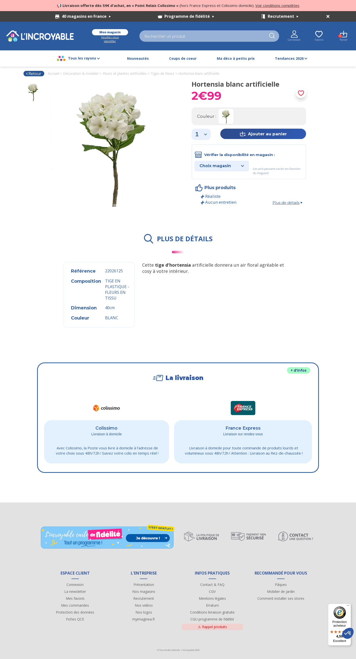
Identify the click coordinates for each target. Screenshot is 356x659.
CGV (212, 591)
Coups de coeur (183, 58)
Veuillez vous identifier (110, 39)
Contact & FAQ (212, 584)
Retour (33, 73)
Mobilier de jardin (281, 591)
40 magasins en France (86, 16)
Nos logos (143, 612)
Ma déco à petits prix (236, 58)
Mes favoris (75, 598)
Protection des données (75, 612)
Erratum (212, 605)
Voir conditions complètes (277, 5)
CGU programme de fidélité (212, 619)
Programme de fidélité (189, 16)
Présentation (144, 584)
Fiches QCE (75, 619)
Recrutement (283, 16)
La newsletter (75, 591)
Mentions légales (212, 598)
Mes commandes (75, 605)
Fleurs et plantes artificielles (125, 73)
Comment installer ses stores (280, 598)
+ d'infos (299, 370)
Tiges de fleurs (162, 73)
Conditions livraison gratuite (212, 612)
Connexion (75, 584)
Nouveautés (138, 58)
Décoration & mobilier (81, 73)
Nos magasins (143, 591)
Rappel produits (212, 626)
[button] (348, 633)
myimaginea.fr (143, 619)
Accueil (53, 73)
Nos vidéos (144, 605)
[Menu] (348, 607)
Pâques (281, 584)
